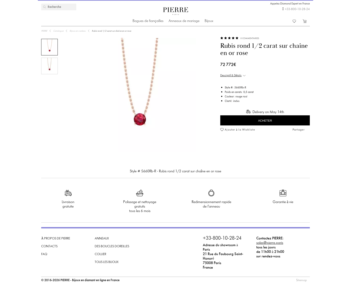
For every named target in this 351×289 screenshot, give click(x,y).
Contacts (49, 246)
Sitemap (301, 280)
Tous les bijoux (106, 262)
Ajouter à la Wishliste (240, 130)
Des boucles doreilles (112, 246)
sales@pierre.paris (269, 243)
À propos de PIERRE (55, 238)
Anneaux (102, 238)
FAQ (44, 254)
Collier (100, 254)
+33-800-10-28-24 (297, 9)
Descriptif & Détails (231, 75)
